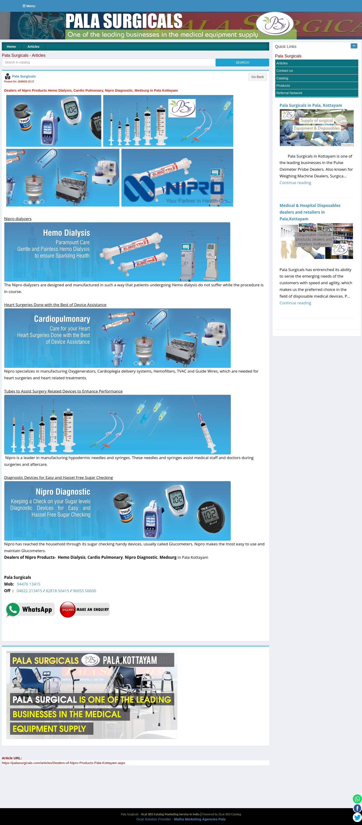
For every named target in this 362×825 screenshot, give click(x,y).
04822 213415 (29, 590)
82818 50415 (57, 590)
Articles (33, 46)
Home (11, 46)
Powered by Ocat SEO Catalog (221, 814)
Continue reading (295, 182)
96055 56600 (84, 590)
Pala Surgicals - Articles (23, 55)
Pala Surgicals (24, 76)
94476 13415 (28, 584)
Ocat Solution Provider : (181, 819)
